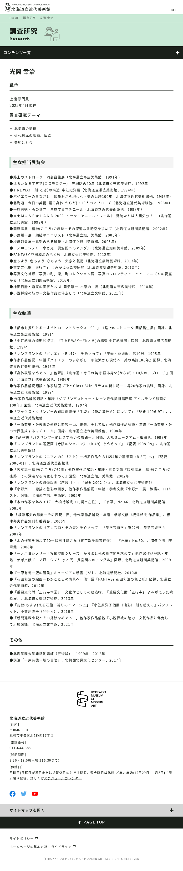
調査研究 (29, 18)
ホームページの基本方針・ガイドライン (41, 846)
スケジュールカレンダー (63, 778)
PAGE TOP (94, 822)
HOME (14, 18)
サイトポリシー (22, 839)
